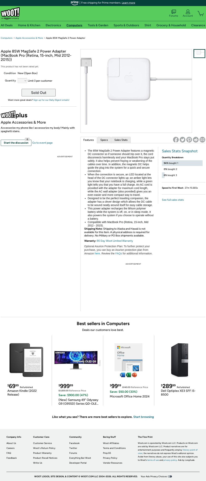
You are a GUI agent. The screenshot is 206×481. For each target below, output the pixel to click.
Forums (173, 13)
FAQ (8, 453)
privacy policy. (170, 460)
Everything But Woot (80, 458)
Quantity (10, 80)
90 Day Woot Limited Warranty (115, 240)
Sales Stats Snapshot (180, 151)
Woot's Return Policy (44, 448)
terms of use (153, 460)
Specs (104, 140)
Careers (10, 448)
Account (188, 13)
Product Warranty (42, 453)
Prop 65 (107, 453)
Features (88, 140)
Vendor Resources (112, 463)
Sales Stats (121, 140)
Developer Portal (78, 463)
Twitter (73, 448)
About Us (11, 443)
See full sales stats (173, 199)
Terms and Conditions (114, 448)
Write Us (37, 463)
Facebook (74, 443)
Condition (10, 73)
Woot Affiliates (111, 443)
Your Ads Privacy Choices (154, 476)
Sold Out (38, 92)
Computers (6, 38)
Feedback (11, 458)
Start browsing (143, 417)
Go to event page (42, 142)
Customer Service (42, 443)
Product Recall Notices (45, 458)
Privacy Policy (110, 458)
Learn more (128, 2)
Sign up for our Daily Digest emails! (51, 100)
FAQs (118, 253)
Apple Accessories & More (29, 38)
